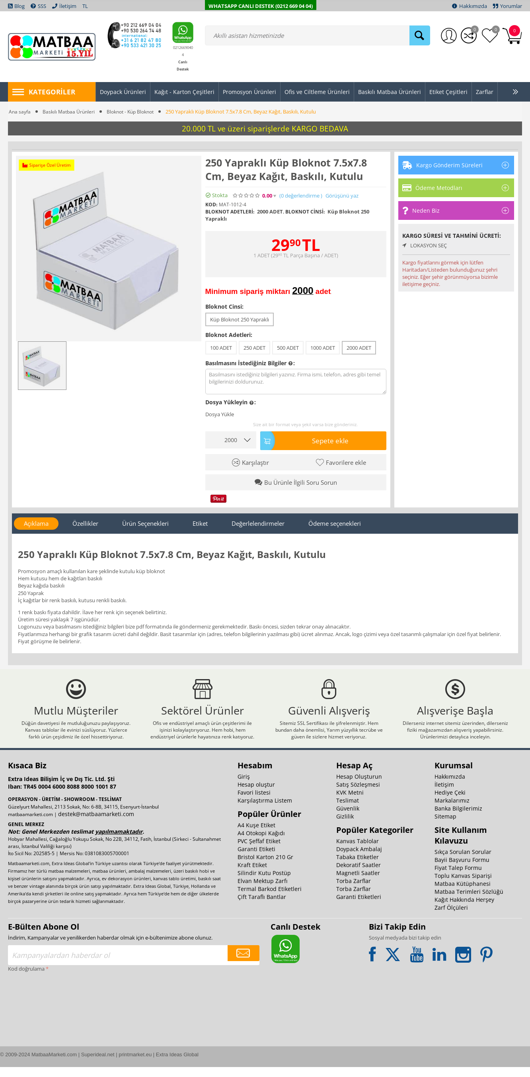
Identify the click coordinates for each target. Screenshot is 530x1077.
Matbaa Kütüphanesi (463, 893)
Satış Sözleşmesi (358, 794)
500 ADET (288, 347)
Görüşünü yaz (342, 195)
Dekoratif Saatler (358, 875)
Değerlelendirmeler (258, 522)
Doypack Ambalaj (359, 859)
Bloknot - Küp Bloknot (136, 111)
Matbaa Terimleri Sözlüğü (469, 901)
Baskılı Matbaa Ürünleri (70, 111)
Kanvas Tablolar (357, 851)
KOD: (211, 204)
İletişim (444, 794)
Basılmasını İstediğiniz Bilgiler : (250, 363)
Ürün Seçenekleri (145, 522)
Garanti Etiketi (256, 859)
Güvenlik (347, 818)
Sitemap (445, 826)
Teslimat (347, 810)
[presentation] (40, 1013)
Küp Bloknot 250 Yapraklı (239, 319)
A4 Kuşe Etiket (256, 835)
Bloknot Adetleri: (228, 335)
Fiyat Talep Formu (458, 877)
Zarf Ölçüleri (451, 917)
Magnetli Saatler (358, 883)
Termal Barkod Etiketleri (270, 899)
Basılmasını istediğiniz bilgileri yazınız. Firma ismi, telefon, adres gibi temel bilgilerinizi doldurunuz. (296, 381)
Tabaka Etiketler (357, 867)
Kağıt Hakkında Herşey (464, 909)
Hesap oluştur (256, 794)
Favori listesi (254, 802)
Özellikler (85, 522)
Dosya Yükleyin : (230, 402)
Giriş (244, 786)
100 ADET (221, 347)
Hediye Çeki (450, 802)
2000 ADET (359, 347)
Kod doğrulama (26, 978)
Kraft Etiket (252, 875)
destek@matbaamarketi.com (96, 824)
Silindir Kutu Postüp (264, 883)
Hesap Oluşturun (359, 786)
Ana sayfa (20, 111)
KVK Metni (350, 802)
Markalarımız (452, 810)
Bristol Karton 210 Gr (265, 867)
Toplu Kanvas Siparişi (463, 885)
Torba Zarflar (353, 891)
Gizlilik (345, 826)
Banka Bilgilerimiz (458, 818)
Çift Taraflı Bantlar (262, 907)
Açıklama (36, 522)
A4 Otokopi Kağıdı (261, 843)
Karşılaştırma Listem (265, 810)
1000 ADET (322, 347)
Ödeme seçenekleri (334, 522)
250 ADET (254, 347)
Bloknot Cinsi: (224, 306)
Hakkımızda (450, 786)
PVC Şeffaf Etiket (259, 851)
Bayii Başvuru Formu (462, 869)
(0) (300, 195)
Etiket (200, 522)
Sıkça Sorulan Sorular (463, 862)
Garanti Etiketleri (358, 907)
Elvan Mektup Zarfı (263, 891)
